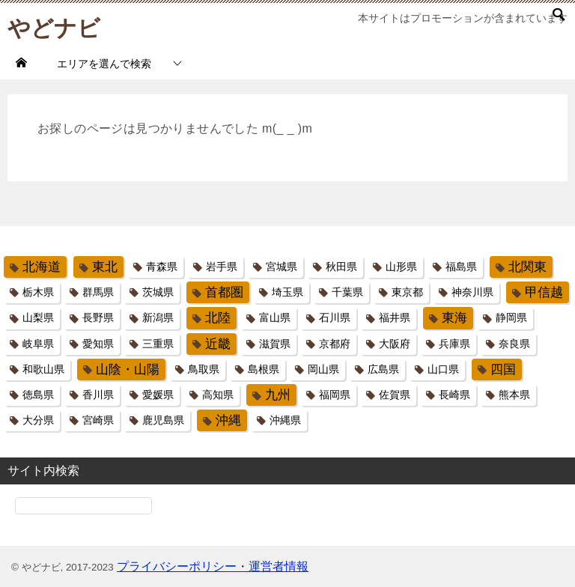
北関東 (527, 267)
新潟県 (158, 317)
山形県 (401, 267)
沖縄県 (285, 420)
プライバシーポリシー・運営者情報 (212, 566)
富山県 (274, 317)
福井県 (394, 317)
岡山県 (323, 369)
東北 (105, 267)
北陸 (218, 318)
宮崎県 (98, 420)
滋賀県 (274, 344)
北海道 (41, 267)
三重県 (158, 344)
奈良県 (514, 344)
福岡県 (334, 395)
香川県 (98, 395)
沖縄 (228, 420)
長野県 (98, 317)
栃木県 (38, 292)
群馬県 (98, 292)
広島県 (383, 369)
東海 (454, 318)
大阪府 (394, 344)
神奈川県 (472, 292)
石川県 (334, 317)
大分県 (38, 420)
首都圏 (224, 292)
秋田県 (341, 267)
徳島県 (38, 395)
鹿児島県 (163, 420)
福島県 (461, 267)
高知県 (218, 395)
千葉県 (347, 292)
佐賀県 (394, 395)
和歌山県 (43, 369)
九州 (277, 395)
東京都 (407, 292)
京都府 (334, 344)
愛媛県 (158, 395)
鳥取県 (203, 369)
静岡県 (511, 317)
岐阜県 (38, 344)
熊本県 (514, 395)
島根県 (263, 369)
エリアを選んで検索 (104, 64)
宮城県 (281, 267)
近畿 (218, 344)
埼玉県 (287, 292)
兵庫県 (454, 344)
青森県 (161, 267)
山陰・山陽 (127, 369)
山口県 (443, 369)
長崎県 (454, 395)
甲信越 (544, 292)
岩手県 (221, 267)
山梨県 (38, 317)
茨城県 (158, 292)
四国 (503, 369)
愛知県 (98, 344)
